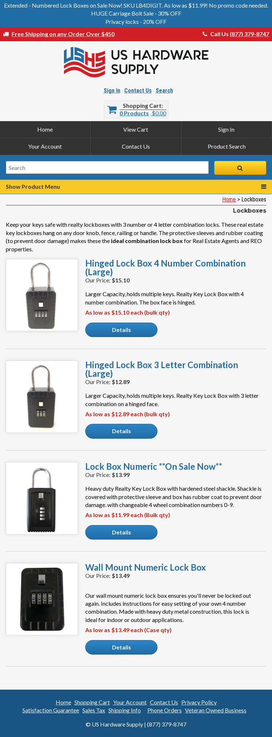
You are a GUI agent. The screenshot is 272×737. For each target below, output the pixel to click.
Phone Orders (164, 710)
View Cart (135, 129)
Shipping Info (124, 710)
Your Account (45, 146)
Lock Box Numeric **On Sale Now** (153, 466)
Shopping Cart (142, 105)
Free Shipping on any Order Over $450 (63, 33)
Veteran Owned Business (215, 710)
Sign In (112, 90)
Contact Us (138, 90)
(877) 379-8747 (249, 33)
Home (45, 129)
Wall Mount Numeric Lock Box (145, 567)
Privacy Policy (199, 702)
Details (121, 329)
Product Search (227, 146)
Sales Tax (93, 710)
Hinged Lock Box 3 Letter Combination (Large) (161, 369)
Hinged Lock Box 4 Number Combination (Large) (165, 267)
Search (164, 90)
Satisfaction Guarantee (50, 710)
